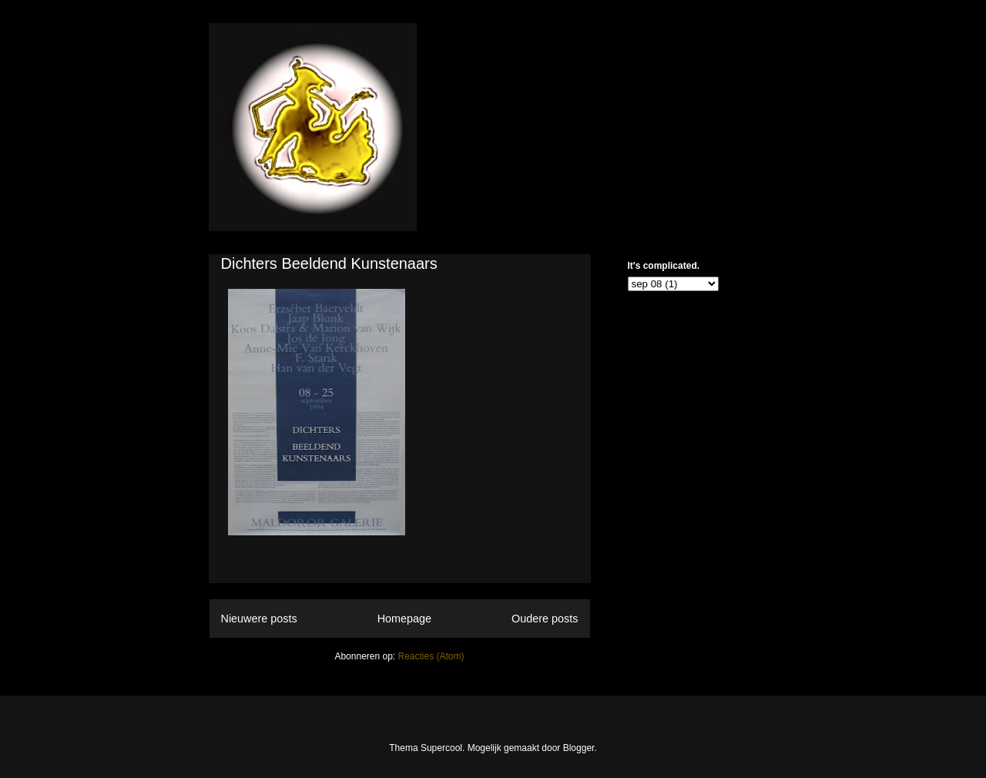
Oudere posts (544, 618)
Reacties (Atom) (431, 656)
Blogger (579, 748)
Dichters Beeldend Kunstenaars (329, 263)
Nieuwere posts (259, 618)
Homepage (404, 618)
